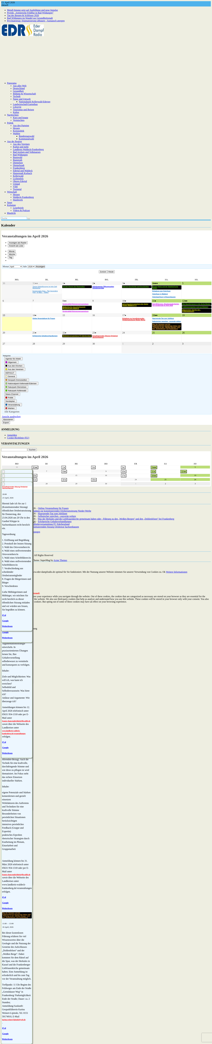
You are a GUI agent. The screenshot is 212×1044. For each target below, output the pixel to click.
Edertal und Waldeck (22, 170)
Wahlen (16, 133)
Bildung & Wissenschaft (24, 93)
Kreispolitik (18, 131)
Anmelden (12, 435)
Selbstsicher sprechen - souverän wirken (57, 516)
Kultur (16, 112)
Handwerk (18, 200)
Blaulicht (11, 213)
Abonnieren (8, 419)
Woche (12, 254)
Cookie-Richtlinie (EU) (18, 437)
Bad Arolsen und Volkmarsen (26, 152)
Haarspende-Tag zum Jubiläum (52, 513)
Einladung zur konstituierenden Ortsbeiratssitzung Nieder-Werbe (60, 511)
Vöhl (15, 186)
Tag (10, 257)
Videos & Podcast (21, 210)
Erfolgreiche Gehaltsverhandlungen (54, 521)
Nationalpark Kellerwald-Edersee (34, 101)
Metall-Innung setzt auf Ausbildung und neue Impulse (32, 10)
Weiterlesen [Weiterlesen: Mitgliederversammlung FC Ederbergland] (7, 638)
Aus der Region (14, 141)
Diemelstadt (18, 165)
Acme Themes (60, 560)
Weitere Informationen (176, 572)
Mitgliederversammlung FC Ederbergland (50, 524)
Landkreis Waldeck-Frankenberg (28, 149)
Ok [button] (163, 572)
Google (5, 903)
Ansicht (11, 416)
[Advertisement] (106, 58)
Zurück (103, 272)
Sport (9, 202)
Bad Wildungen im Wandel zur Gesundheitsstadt (30, 18)
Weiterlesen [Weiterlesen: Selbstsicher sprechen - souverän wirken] (7, 908)
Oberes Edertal (20, 181)
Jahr (25, 266)
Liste (16, 246)
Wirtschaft (12, 192)
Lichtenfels (18, 178)
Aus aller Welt (19, 85)
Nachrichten (13, 115)
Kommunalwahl (26, 139)
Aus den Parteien (21, 125)
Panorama (11, 83)
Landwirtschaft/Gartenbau (25, 104)
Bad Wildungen (20, 154)
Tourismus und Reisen (23, 109)
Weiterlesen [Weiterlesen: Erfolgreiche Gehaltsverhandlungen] (7, 753)
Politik (10, 123)
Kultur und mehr (21, 146)
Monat (11, 251)
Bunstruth (17, 160)
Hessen (16, 128)
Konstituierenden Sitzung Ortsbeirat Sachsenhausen (54, 527)
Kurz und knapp (20, 117)
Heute (111, 272)
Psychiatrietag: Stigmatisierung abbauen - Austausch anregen (36, 20)
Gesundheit (18, 91)
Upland (16, 184)
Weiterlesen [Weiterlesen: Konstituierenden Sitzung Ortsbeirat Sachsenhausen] (7, 626)
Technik (16, 96)
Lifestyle (17, 107)
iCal (4, 897)
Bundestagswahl (26, 136)
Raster (17, 243)
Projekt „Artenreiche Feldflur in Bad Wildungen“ (30, 12)
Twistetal (17, 189)
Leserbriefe (18, 208)
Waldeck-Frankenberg (23, 197)
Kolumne (11, 205)
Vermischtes (18, 120)
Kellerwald (18, 176)
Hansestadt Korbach (22, 173)
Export (6, 422)
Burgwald (17, 157)
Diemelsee (18, 162)
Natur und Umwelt (22, 99)
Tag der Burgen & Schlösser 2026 (23, 15)
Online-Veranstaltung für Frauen (53, 508)
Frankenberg (19, 168)
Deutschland (19, 88)
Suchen (32, 450)
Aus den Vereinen (21, 144)
